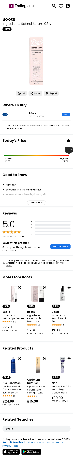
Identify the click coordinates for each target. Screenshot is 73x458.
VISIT (66, 114)
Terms (59, 442)
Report (51, 93)
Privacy (6, 445)
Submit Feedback (14, 442)
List (21, 93)
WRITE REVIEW (60, 246)
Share (35, 93)
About (31, 442)
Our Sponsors (45, 442)
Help (15, 445)
